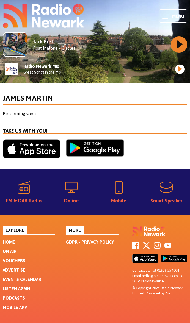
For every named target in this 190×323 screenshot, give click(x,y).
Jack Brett (44, 41)
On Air (9, 251)
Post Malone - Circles (54, 48)
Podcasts (14, 298)
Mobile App (15, 307)
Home (9, 242)
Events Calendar (22, 279)
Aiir (167, 293)
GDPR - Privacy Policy (90, 242)
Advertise (14, 270)
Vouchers (14, 260)
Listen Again (16, 288)
